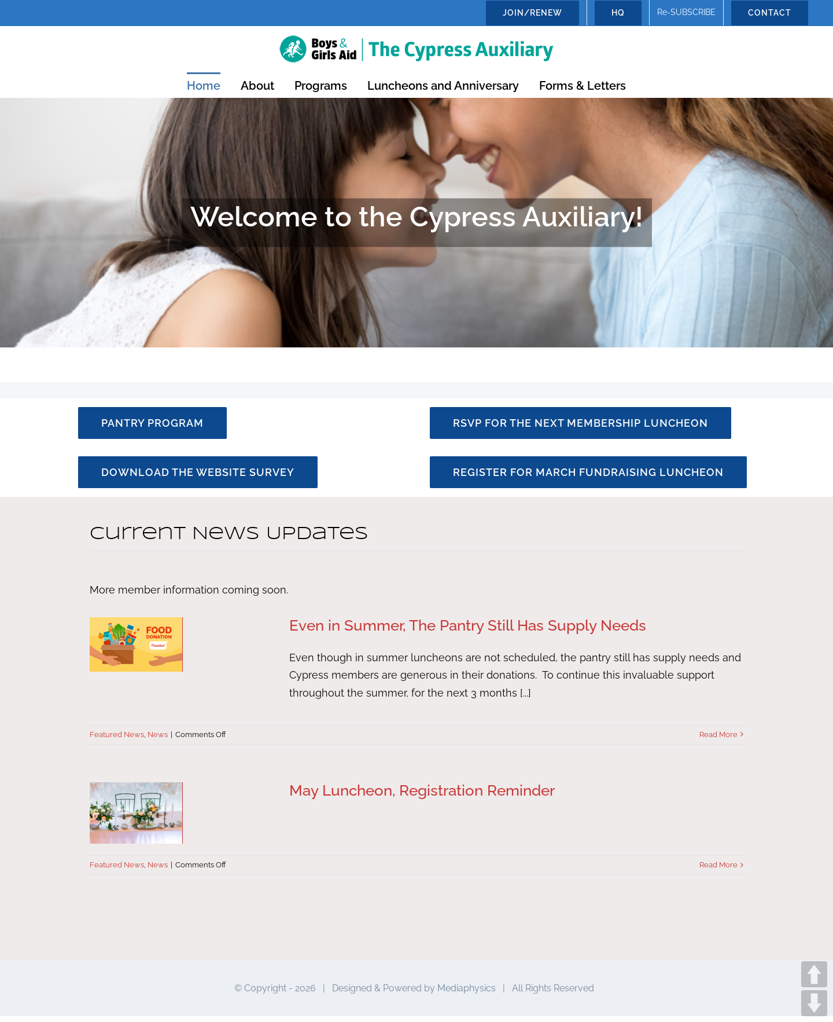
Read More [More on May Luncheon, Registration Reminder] (718, 864)
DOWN (814, 1003)
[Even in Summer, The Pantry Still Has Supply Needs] (182, 644)
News (158, 734)
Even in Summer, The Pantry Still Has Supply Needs (467, 625)
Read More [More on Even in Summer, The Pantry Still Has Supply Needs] (718, 734)
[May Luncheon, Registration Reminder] (182, 813)
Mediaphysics (466, 993)
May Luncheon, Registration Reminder (422, 790)
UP (814, 974)
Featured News (117, 734)
